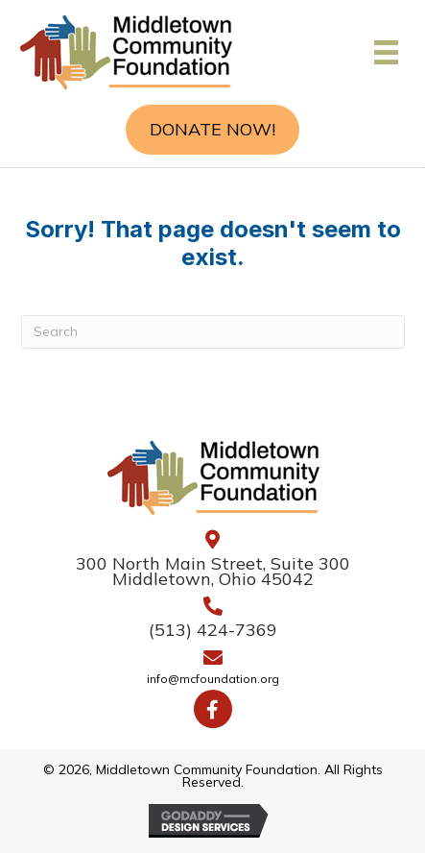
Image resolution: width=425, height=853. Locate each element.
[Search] (213, 332)
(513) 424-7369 (213, 630)
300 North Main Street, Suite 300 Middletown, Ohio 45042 (213, 571)
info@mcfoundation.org (213, 679)
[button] (212, 130)
